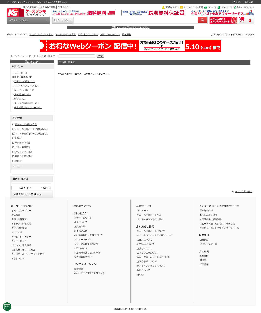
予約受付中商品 (22, 142)
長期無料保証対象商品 (26, 124)
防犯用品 (126, 34)
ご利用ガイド (64, 7)
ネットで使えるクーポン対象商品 (31, 133)
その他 (140, 274)
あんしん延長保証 (208, 215)
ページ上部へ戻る (243, 191)
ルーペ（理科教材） (27, 103)
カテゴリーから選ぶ (18, 20)
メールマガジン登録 (193, 7)
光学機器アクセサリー (28, 107)
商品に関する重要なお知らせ (89, 273)
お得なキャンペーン (110, 34)
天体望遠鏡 (22, 94)
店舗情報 (204, 235)
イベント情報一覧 (208, 244)
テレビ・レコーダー (21, 236)
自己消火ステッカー (88, 34)
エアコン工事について (148, 253)
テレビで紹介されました (41, 34)
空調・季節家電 (19, 219)
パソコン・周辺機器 (21, 245)
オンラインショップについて (151, 266)
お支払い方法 (80, 231)
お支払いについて (145, 244)
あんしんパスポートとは (149, 215)
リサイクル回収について (86, 244)
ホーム (13, 56)
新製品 (18, 138)
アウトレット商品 (23, 152)
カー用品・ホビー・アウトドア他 (27, 254)
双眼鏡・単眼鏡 (24, 81)
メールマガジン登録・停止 (150, 219)
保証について (143, 270)
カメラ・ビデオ (61, 20)
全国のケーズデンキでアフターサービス (219, 228)
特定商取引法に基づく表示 (87, 252)
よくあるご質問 (47, 7)
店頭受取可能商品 (23, 156)
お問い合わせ (80, 248)
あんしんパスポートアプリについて (154, 235)
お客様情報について (147, 261)
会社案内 (249, 2)
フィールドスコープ (27, 86)
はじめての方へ (30, 7)
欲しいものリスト (245, 7)
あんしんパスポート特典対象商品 (31, 129)
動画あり (19, 161)
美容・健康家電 (19, 228)
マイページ (226, 7)
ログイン (212, 7)
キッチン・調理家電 (21, 223)
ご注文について (144, 239)
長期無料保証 (206, 210)
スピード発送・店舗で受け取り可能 (217, 223)
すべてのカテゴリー (21, 210)
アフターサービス (83, 239)
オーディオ (16, 232)
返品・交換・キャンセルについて (153, 257)
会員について (80, 222)
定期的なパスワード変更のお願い (130, 27)
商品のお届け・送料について (88, 235)
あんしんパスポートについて (151, 231)
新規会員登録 (172, 7)
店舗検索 (204, 239)
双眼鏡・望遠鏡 (47, 56)
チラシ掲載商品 (22, 147)
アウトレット (17, 258)
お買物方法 (79, 226)
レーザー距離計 (24, 90)
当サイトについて (83, 218)
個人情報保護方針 (83, 257)
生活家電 (15, 215)
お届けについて (144, 248)
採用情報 (237, 2)
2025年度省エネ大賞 (66, 34)
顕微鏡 (20, 99)
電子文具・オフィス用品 (23, 249)
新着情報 (78, 268)
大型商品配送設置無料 (210, 219)
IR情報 (203, 260)
